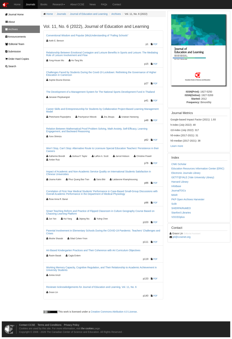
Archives (116, 14)
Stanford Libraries (181, 212)
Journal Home (14, 14)
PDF (155, 44)
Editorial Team (14, 44)
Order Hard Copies (16, 58)
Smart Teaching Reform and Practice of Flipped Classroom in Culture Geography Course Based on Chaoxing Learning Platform (100, 212)
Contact (117, 4)
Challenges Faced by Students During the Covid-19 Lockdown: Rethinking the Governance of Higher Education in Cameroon (101, 73)
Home (17, 4)
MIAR (174, 195)
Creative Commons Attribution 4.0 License (114, 311)
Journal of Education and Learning (88, 14)
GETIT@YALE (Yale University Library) (192, 177)
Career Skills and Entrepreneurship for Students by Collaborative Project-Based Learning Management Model (102, 110)
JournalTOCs (178, 190)
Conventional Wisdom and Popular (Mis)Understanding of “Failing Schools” (87, 35)
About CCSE (77, 4)
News (93, 4)
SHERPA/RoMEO (181, 208)
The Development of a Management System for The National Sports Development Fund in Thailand (100, 91)
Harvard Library (179, 181)
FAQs (104, 4)
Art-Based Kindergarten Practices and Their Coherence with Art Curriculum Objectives (93, 250)
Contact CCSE (27, 324)
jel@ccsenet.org (182, 237)
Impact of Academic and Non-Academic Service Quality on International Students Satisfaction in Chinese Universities (98, 173)
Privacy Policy (71, 324)
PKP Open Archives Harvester (187, 199)
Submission (12, 51)
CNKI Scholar (178, 164)
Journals (30, 4)
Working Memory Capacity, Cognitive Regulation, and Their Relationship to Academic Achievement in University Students (101, 268)
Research (59, 4)
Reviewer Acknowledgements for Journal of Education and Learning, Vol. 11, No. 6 (91, 287)
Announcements (15, 36)
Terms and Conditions (49, 324)
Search (10, 66)
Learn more (176, 146)
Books (43, 4)
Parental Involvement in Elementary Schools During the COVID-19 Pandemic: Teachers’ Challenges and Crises (103, 232)
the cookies (87, 328)
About (9, 21)
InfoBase (176, 186)
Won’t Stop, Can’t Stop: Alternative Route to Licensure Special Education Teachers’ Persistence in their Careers (102, 149)
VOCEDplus (178, 217)
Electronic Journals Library (185, 173)
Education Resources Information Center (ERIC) (197, 168)
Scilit (174, 203)
